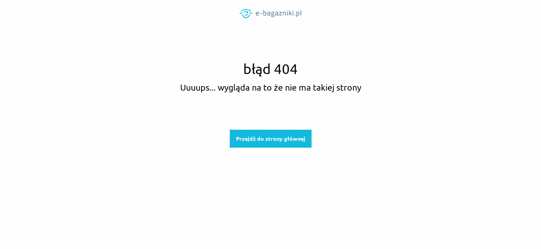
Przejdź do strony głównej (270, 139)
